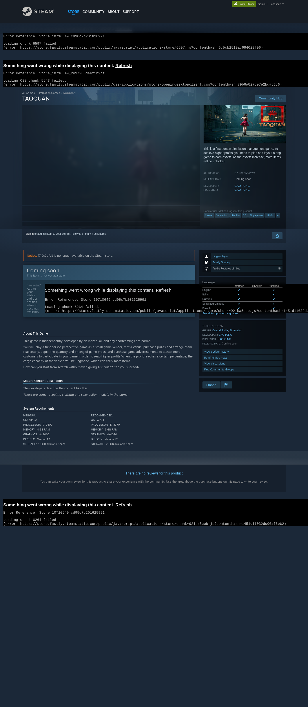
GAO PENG (242, 191)
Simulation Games (49, 98)
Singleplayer (256, 220)
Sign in (30, 239)
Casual (209, 220)
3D (244, 220)
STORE (73, 11)
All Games (28, 98)
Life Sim (235, 220)
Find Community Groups (219, 374)
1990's (269, 220)
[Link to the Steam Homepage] (41, 15)
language (276, 3)
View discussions (214, 368)
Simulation (221, 220)
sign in (261, 3)
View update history (216, 357)
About (114, 11)
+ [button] (278, 220)
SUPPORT (131, 11)
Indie (225, 335)
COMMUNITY (93, 11)
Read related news (215, 362)
